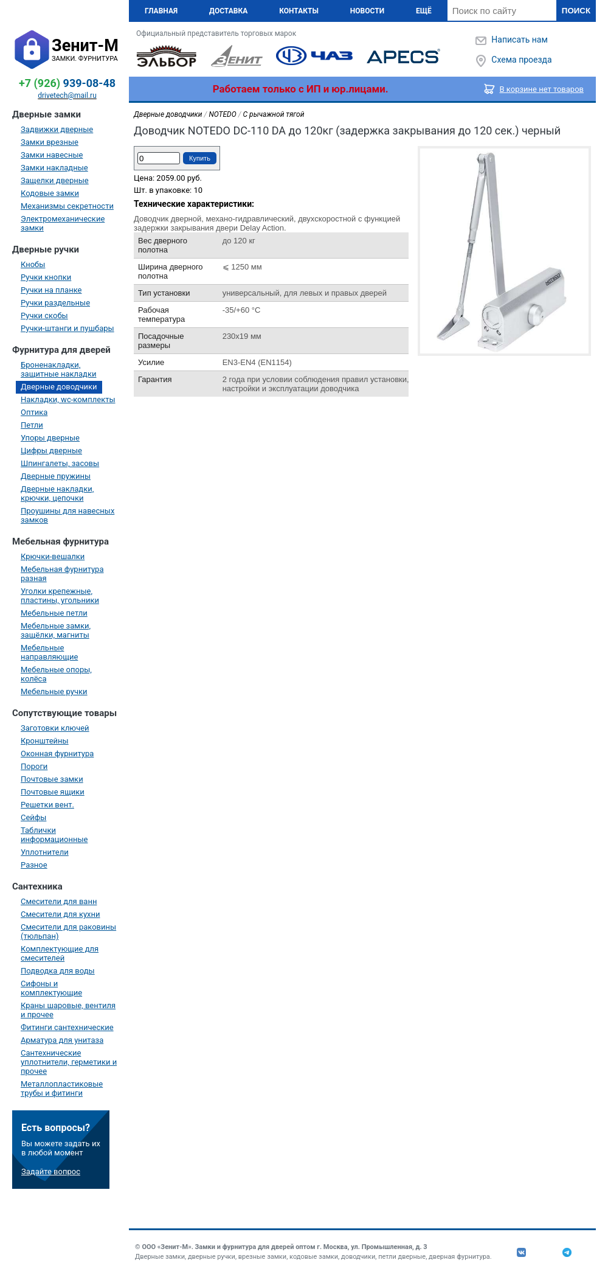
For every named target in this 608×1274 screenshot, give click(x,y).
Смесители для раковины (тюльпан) (68, 931)
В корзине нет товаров (542, 89)
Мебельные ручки (54, 691)
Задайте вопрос (50, 1171)
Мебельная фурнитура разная (62, 574)
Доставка (228, 11)
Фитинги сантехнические (67, 1027)
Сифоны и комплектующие (51, 988)
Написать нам (519, 39)
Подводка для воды (58, 970)
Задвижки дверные (57, 129)
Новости (367, 11)
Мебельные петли (54, 613)
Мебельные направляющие (49, 652)
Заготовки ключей (55, 728)
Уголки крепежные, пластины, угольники (60, 596)
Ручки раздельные (55, 302)
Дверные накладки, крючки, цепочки (57, 493)
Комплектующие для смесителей (59, 953)
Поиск (576, 10)
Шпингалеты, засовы (60, 463)
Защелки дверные (55, 180)
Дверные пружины (56, 476)
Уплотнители (45, 852)
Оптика (34, 412)
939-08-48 (67, 83)
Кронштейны (45, 740)
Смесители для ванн (59, 901)
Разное (34, 864)
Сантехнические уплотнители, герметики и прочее (69, 1062)
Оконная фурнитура (57, 753)
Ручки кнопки (46, 277)
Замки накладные (54, 167)
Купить (199, 158)
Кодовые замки (50, 193)
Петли (32, 425)
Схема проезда (521, 59)
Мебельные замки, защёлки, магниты (56, 630)
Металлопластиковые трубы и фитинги (62, 1088)
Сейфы (33, 817)
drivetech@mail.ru (67, 95)
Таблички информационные (54, 835)
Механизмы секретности (67, 206)
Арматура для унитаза (62, 1040)
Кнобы (33, 264)
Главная (161, 11)
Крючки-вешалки (53, 556)
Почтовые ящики (53, 791)
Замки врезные (49, 142)
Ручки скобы (44, 315)
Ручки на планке (51, 289)
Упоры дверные (50, 437)
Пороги (34, 766)
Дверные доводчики (59, 386)
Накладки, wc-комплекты (68, 399)
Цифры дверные (51, 450)
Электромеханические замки (63, 223)
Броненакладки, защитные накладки (58, 369)
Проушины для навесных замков (67, 515)
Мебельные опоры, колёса (56, 674)
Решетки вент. (47, 804)
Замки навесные (52, 154)
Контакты (299, 11)
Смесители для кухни (60, 914)
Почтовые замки (52, 779)
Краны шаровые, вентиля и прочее (68, 1010)
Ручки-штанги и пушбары (67, 328)
